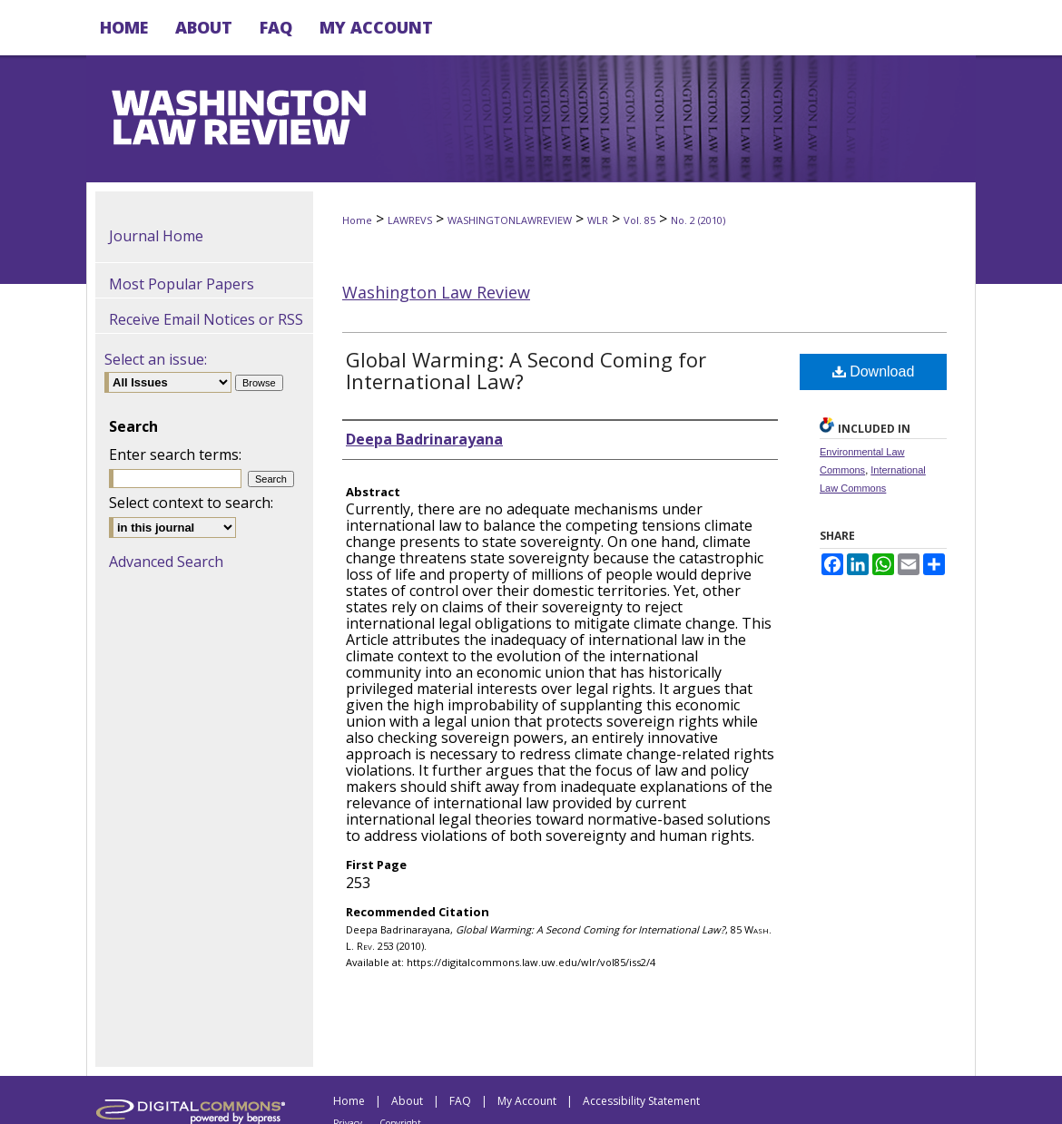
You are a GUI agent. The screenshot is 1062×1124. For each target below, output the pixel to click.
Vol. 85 (639, 220)
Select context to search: (191, 503)
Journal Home (156, 236)
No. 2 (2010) (698, 220)
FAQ (460, 1101)
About (407, 1101)
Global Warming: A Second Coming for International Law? (526, 370)
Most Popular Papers (181, 284)
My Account (526, 1101)
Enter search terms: (175, 454)
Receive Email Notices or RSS (206, 319)
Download (873, 371)
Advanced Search (166, 562)
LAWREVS (410, 220)
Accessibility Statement (641, 1101)
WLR (597, 220)
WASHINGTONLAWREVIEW (509, 220)
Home (357, 220)
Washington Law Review (436, 292)
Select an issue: (155, 359)
